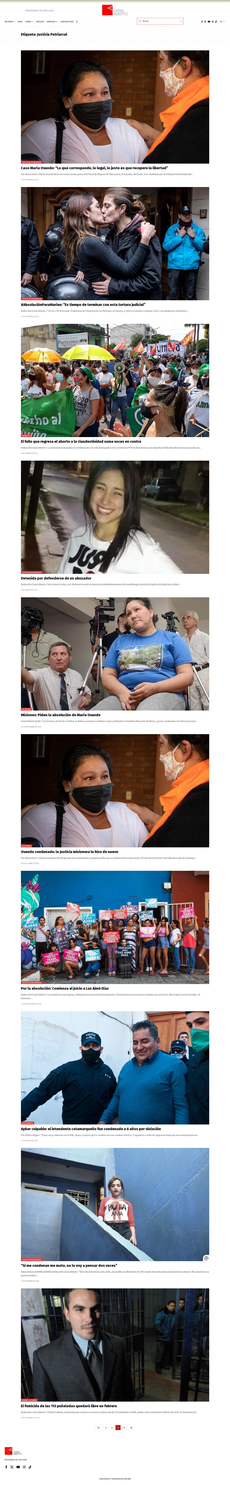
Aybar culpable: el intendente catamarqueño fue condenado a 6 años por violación (91, 1129)
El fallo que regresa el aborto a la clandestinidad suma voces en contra (81, 441)
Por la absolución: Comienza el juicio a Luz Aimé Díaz (65, 988)
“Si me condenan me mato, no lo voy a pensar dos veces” (69, 1265)
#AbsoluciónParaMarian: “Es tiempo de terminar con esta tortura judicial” (83, 305)
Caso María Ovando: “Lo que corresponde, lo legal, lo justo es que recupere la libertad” (94, 168)
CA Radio (26, 709)
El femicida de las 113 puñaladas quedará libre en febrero (69, 1406)
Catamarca (27, 1123)
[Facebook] (202, 21)
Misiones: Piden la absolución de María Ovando (61, 715)
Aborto (26, 435)
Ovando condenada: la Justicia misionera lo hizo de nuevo (69, 852)
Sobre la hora (29, 1400)
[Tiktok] (216, 21)
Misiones (26, 846)
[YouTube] (209, 21)
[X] (205, 21)
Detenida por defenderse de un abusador (56, 578)
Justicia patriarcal (32, 162)
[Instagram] (212, 21)
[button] (77, 21)
